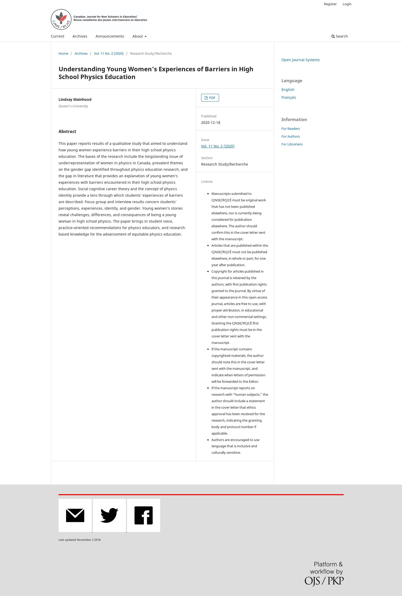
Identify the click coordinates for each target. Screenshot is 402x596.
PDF (211, 97)
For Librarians (292, 144)
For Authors (290, 136)
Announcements (110, 36)
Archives (80, 36)
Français (288, 97)
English (287, 89)
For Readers (290, 128)
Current (57, 36)
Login (347, 4)
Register (330, 4)
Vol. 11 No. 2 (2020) (109, 53)
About (138, 36)
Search (340, 36)
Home (63, 53)
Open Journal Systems (300, 59)
